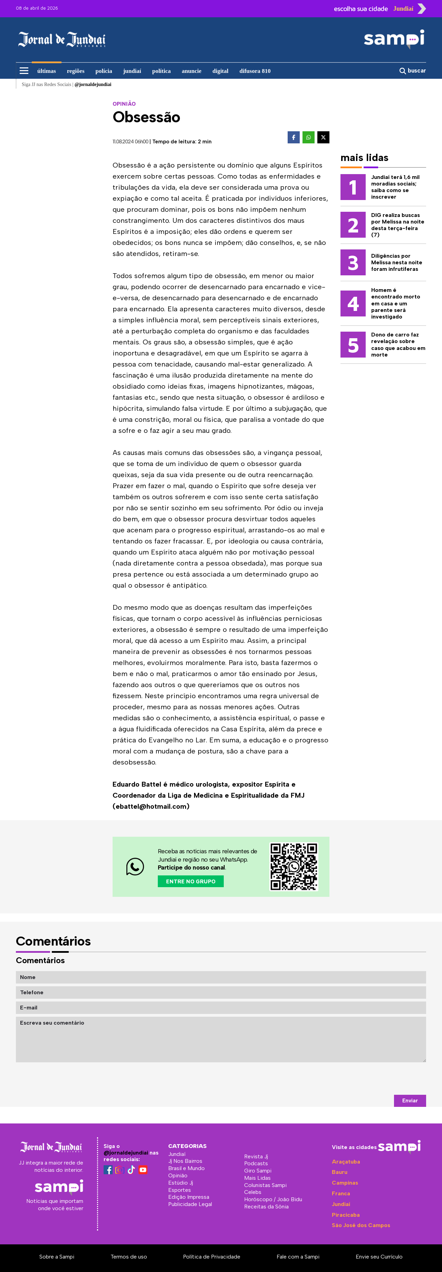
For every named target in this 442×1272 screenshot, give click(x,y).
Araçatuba (346, 1161)
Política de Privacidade (211, 1256)
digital (220, 71)
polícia (104, 71)
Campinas (345, 1182)
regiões (76, 71)
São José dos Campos (361, 1225)
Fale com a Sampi (298, 1256)
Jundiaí (341, 1204)
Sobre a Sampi (56, 1256)
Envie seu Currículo (379, 1256)
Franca (341, 1193)
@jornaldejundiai (126, 1152)
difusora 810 (255, 71)
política (161, 71)
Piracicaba (346, 1215)
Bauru (339, 1172)
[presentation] (373, 1078)
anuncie (192, 71)
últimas (46, 71)
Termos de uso (128, 1256)
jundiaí (132, 71)
